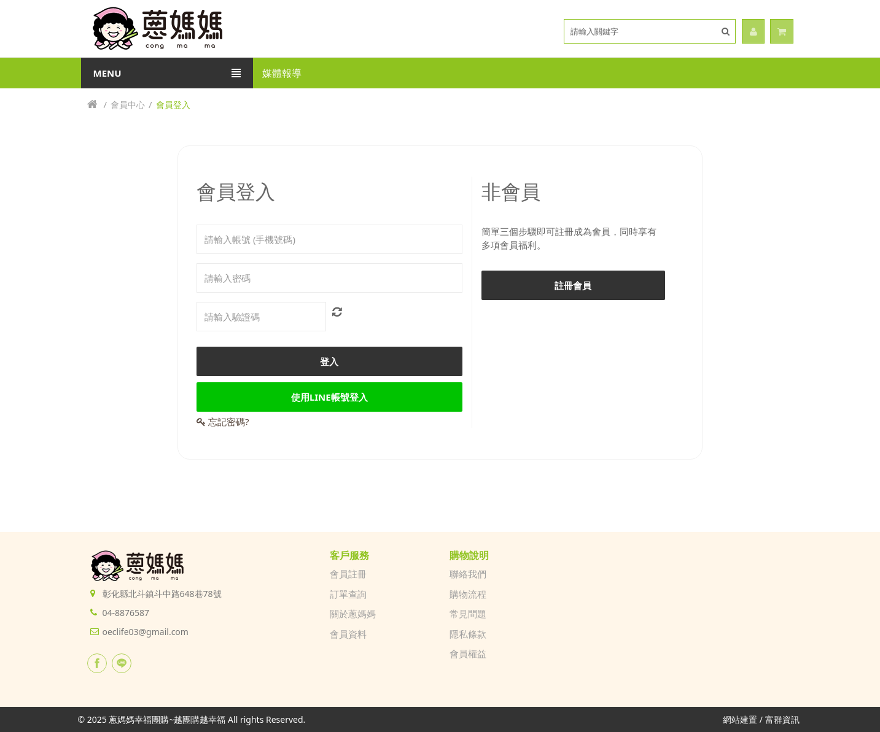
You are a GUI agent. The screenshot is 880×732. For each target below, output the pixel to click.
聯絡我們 (468, 574)
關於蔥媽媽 (353, 613)
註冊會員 (573, 285)
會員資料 (348, 634)
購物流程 (468, 594)
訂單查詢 (348, 594)
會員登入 (173, 104)
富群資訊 (782, 719)
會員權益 (468, 653)
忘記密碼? (223, 421)
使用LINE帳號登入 (329, 397)
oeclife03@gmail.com (146, 632)
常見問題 (468, 613)
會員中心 (128, 104)
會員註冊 (348, 574)
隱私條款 (468, 634)
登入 (329, 361)
